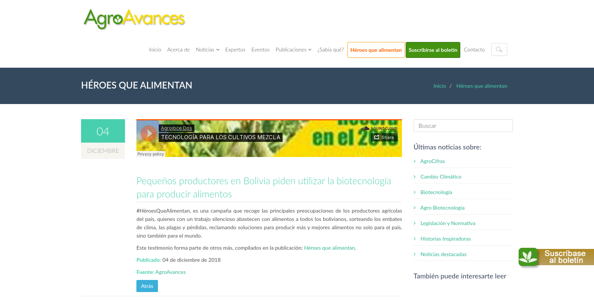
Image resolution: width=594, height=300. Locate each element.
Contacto (474, 49)
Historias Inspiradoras (442, 238)
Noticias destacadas (440, 254)
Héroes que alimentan (376, 50)
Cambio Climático (438, 176)
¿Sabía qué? (330, 49)
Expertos (235, 49)
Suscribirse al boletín (433, 50)
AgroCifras (429, 161)
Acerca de (178, 49)
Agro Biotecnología (439, 207)
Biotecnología (433, 192)
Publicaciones (293, 49)
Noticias (207, 49)
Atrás (147, 286)
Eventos (261, 49)
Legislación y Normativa (445, 223)
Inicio (155, 49)
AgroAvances (170, 272)
